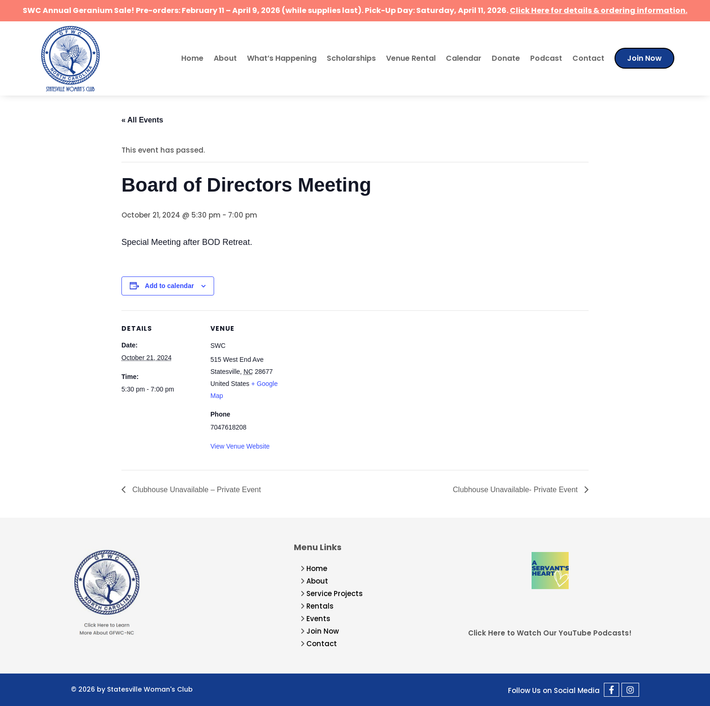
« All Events (142, 120)
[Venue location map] (348, 375)
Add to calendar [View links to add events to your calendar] (169, 285)
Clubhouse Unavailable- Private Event (516, 490)
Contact (588, 58)
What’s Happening (282, 58)
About (225, 58)
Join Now (644, 58)
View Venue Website (240, 446)
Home (192, 58)
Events (318, 618)
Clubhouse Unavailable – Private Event (195, 490)
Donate (506, 58)
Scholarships (351, 58)
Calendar (464, 58)
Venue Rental (411, 58)
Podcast (546, 58)
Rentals (320, 606)
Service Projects (334, 593)
